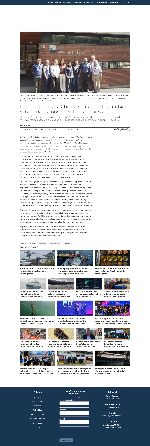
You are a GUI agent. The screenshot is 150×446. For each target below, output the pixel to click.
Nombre (63, 410)
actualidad (55, 243)
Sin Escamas (101, 3)
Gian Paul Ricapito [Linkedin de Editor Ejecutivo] (112, 407)
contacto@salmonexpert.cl (112, 416)
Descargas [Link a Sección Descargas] (37, 423)
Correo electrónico (67, 400)
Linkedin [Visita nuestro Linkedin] (37, 427)
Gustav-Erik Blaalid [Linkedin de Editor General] (112, 399)
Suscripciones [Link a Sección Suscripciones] (37, 406)
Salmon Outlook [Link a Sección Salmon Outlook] (37, 414)
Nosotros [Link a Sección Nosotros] (38, 397)
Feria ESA (88, 3)
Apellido (63, 419)
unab (23, 243)
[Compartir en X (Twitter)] (118, 129)
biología (43, 243)
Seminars (77, 3)
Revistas (67, 3)
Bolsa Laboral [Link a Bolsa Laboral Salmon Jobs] (37, 401)
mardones (68, 243)
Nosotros (114, 3)
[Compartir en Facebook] (115, 129)
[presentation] (75, 431)
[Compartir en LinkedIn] (121, 129)
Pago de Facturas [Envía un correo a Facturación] (37, 419)
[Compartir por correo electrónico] (125, 129)
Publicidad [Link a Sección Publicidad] (37, 410)
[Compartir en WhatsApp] (128, 129)
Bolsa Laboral (54, 3)
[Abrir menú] (128, 2)
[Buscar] (123, 2)
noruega (32, 243)
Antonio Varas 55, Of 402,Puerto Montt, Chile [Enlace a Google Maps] (112, 426)
